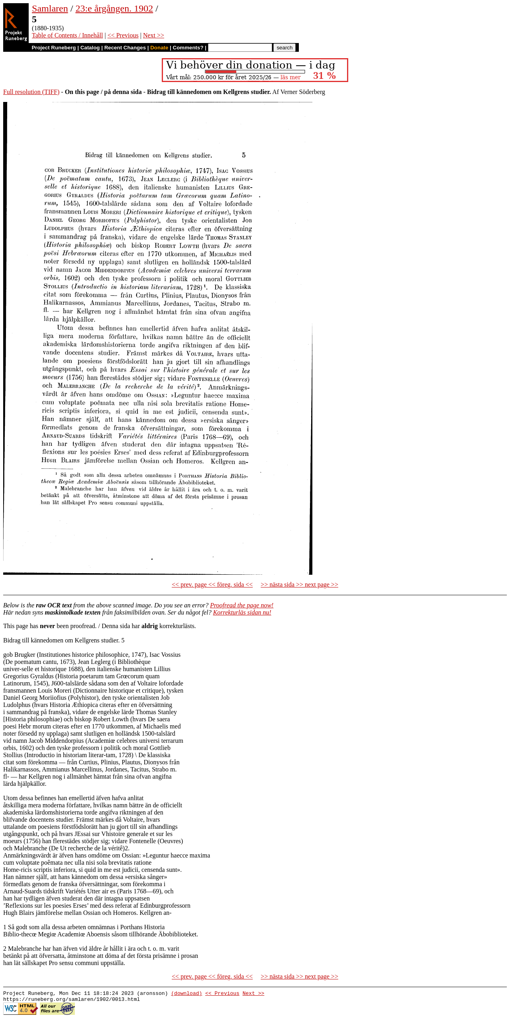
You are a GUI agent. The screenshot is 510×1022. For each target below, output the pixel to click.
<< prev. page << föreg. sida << (212, 584)
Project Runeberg (53, 48)
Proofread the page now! (241, 605)
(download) (186, 994)
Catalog (90, 48)
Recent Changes (125, 48)
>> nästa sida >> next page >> (299, 584)
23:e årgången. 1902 (114, 8)
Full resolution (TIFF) (31, 91)
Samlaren (50, 8)
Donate (159, 48)
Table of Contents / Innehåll (67, 35)
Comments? (188, 48)
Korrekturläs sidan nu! (242, 612)
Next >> (153, 35)
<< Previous (123, 35)
